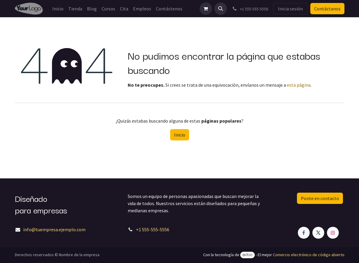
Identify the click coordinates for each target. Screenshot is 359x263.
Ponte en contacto (320, 198)
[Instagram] (333, 233)
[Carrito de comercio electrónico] (206, 8)
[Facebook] (304, 233)
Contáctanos (327, 9)
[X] (318, 233)
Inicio (179, 135)
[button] (220, 8)
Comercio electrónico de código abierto (308, 254)
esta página (299, 85)
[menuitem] (58, 9)
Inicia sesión (290, 9)
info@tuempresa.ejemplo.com (54, 229)
